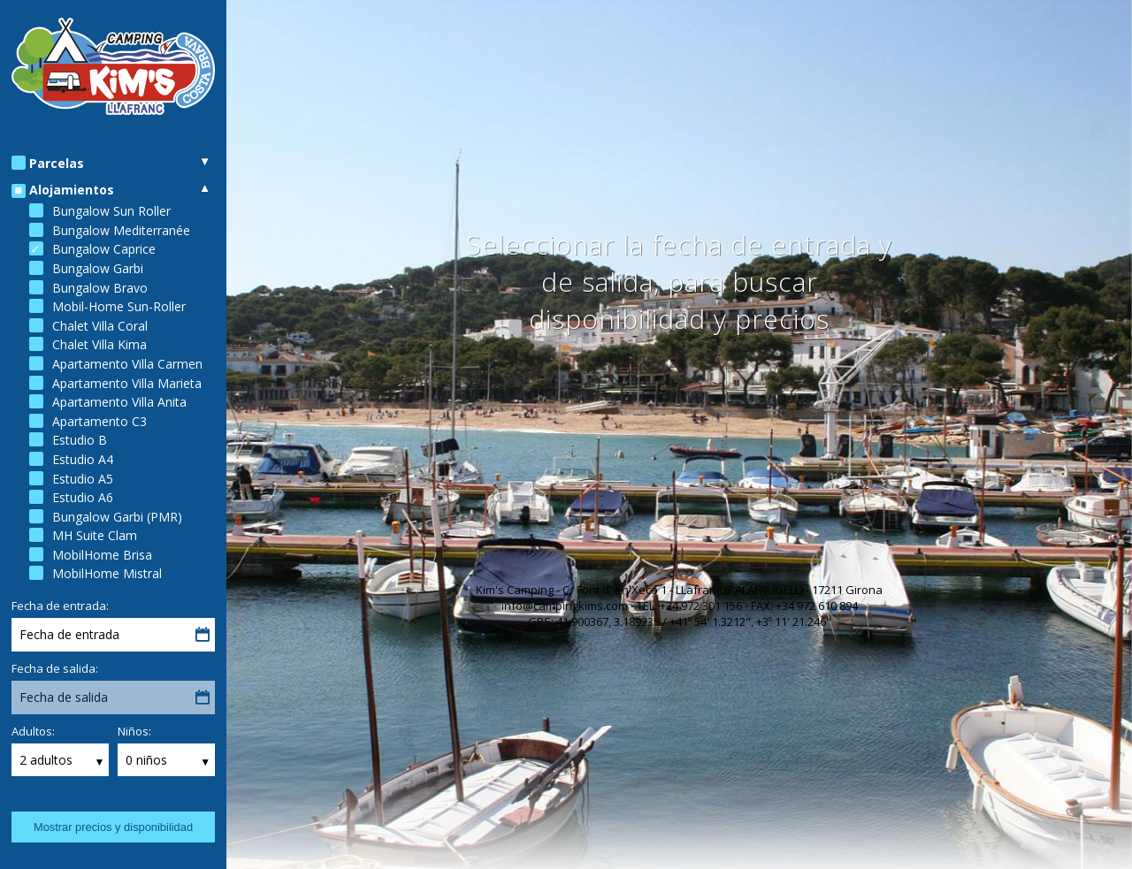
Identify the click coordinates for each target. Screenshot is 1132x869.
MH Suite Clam (94, 535)
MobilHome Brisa (102, 554)
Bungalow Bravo (100, 287)
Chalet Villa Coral (100, 325)
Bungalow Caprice (104, 248)
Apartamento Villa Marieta (127, 383)
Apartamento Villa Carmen (127, 363)
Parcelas (56, 163)
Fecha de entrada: (60, 606)
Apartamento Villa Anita (119, 401)
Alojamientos (71, 189)
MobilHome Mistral (107, 573)
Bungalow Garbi (97, 268)
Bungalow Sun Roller (111, 210)
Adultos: (33, 731)
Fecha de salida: (54, 668)
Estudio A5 (82, 478)
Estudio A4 (82, 459)
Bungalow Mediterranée (121, 230)
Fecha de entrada (69, 634)
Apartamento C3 (99, 421)
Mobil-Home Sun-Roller (119, 306)
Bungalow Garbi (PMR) (117, 516)
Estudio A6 (82, 497)
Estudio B (79, 439)
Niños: (134, 731)
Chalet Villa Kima (99, 344)
